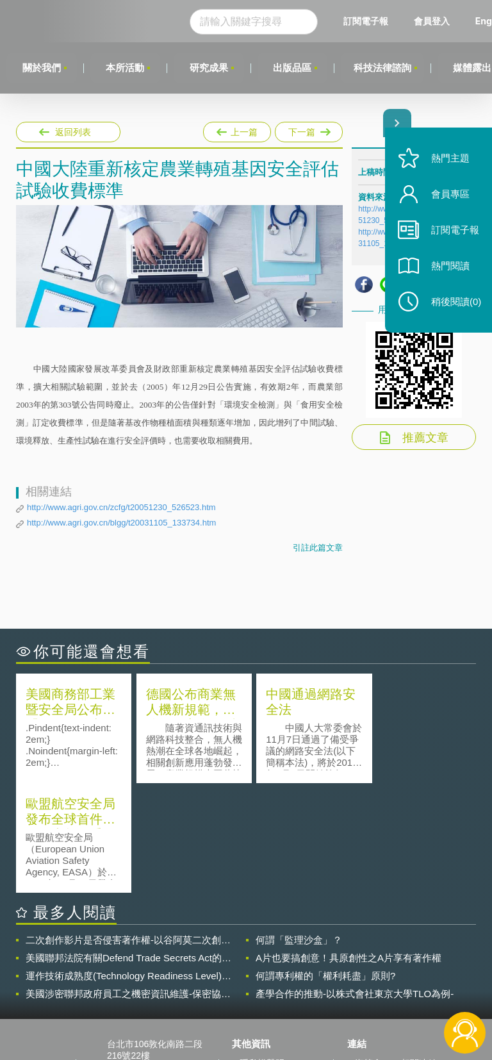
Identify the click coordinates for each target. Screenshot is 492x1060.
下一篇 (308, 132)
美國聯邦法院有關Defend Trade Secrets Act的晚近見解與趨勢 (128, 848)
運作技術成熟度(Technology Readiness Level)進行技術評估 (128, 866)
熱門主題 (448, 161)
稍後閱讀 (454, 305)
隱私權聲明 (262, 953)
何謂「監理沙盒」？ (299, 830)
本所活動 (125, 67)
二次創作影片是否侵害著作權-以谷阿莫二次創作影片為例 (128, 830)
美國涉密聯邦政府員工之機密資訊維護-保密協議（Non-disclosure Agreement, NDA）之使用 (128, 884)
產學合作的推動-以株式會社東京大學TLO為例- (355, 884)
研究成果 (209, 67)
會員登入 (434, 20)
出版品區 (293, 67)
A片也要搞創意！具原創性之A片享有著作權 (348, 848)
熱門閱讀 (448, 269)
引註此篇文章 (318, 547)
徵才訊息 (257, 971)
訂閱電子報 (367, 20)
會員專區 (448, 197)
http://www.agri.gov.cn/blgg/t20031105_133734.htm (121, 522)
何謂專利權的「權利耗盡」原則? (325, 866)
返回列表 (73, 132)
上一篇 (237, 129)
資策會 (368, 953)
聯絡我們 (257, 989)
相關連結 (419, 953)
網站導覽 (257, 1007)
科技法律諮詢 (384, 67)
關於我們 (41, 67)
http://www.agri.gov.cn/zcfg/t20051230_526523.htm (121, 507)
